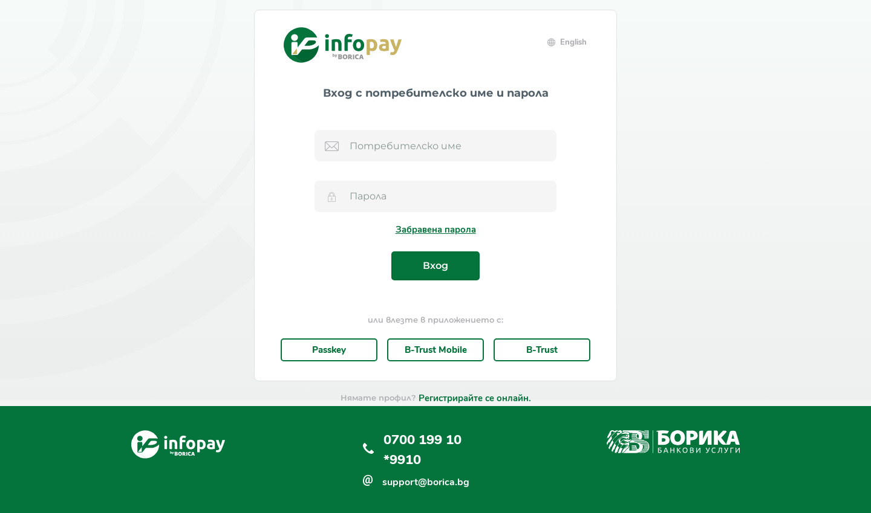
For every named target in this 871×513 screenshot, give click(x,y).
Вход (435, 265)
